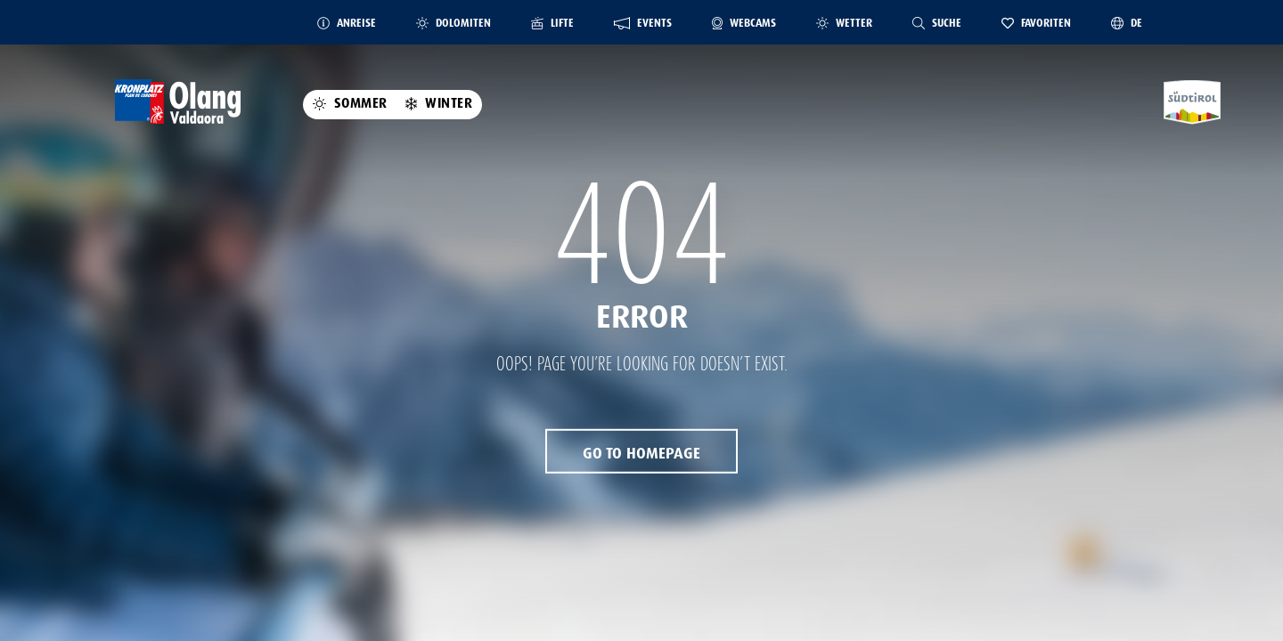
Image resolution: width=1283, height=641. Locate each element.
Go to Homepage (641, 453)
